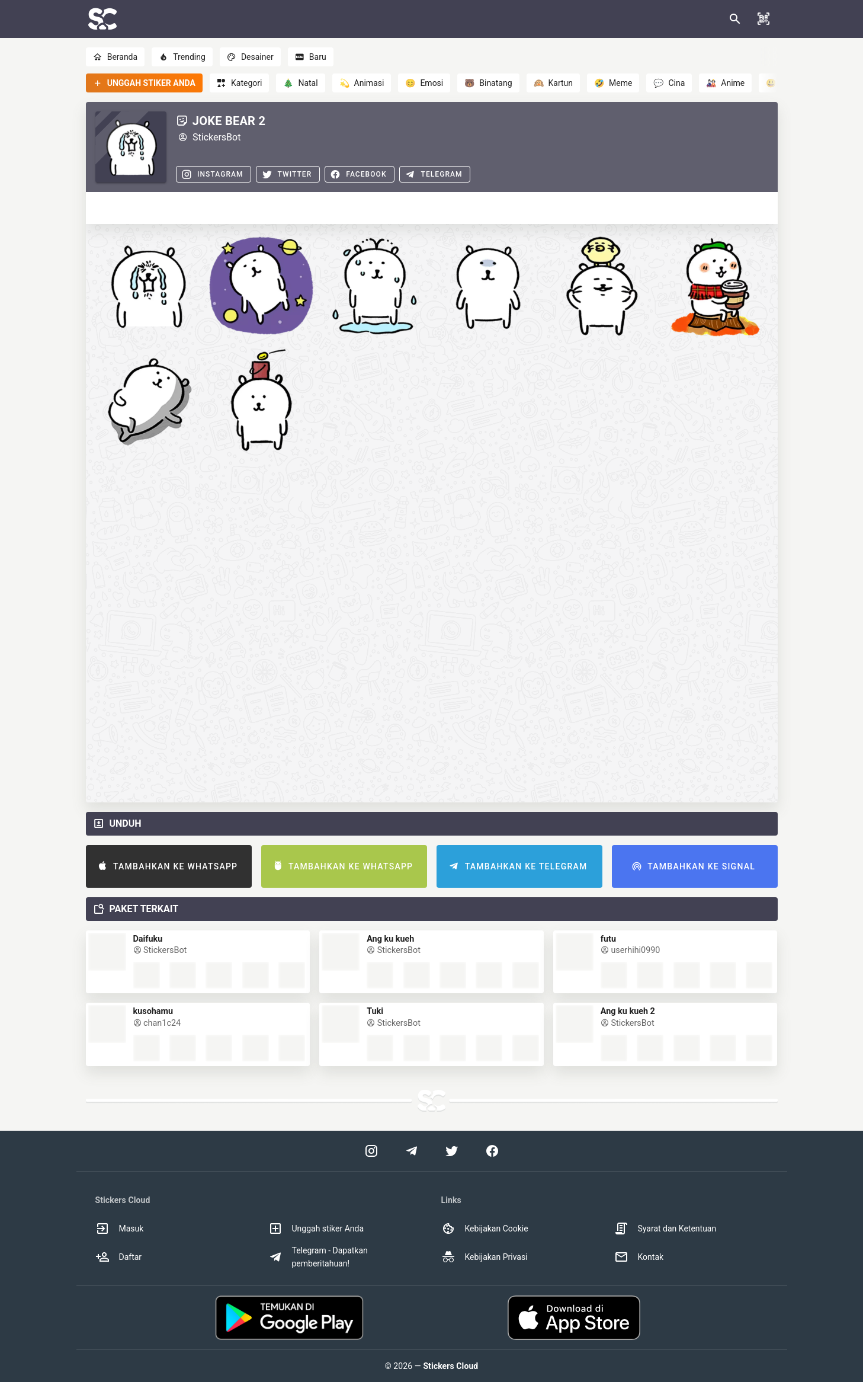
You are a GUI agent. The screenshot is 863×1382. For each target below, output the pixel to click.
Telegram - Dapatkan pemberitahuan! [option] (318, 1257)
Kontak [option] (639, 1257)
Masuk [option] (119, 1228)
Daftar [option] (118, 1257)
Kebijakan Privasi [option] (484, 1257)
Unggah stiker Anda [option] (316, 1228)
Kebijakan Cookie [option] (484, 1228)
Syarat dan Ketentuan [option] (665, 1228)
